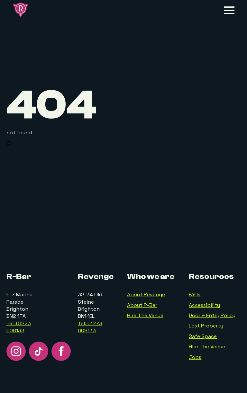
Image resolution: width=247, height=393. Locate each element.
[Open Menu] (229, 10)
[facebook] (61, 351)
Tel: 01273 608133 (18, 327)
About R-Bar (142, 305)
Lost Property (206, 325)
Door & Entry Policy (212, 315)
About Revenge (146, 294)
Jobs (195, 357)
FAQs (194, 294)
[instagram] (16, 351)
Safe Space (203, 336)
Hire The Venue (145, 315)
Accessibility (204, 305)
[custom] (38, 351)
